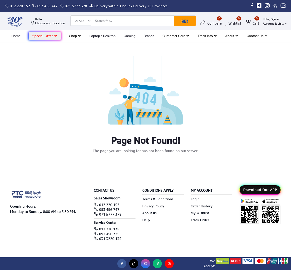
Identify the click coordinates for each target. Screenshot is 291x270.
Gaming (129, 36)
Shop (75, 36)
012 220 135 (109, 229)
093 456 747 (47, 6)
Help (146, 220)
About (232, 36)
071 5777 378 (76, 6)
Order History (202, 206)
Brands (149, 36)
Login (195, 199)
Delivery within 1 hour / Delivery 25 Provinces (131, 6)
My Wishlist (200, 213)
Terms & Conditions (157, 199)
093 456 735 (109, 234)
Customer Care (176, 36)
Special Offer (44, 36)
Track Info (207, 36)
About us (149, 213)
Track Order (200, 220)
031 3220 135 (110, 239)
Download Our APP (260, 190)
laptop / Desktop (102, 36)
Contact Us (257, 36)
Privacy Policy (153, 206)
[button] (45, 36)
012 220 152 (20, 6)
